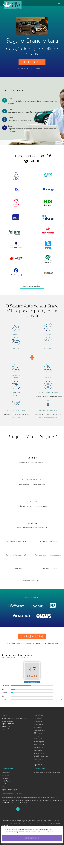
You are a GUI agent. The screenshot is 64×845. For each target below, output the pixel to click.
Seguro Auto (6, 718)
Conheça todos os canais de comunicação (47, 772)
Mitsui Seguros (38, 747)
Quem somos (6, 772)
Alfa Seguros (38, 718)
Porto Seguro (38, 750)
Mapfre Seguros (39, 744)
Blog (3, 787)
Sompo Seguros (39, 753)
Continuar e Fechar (32, 838)
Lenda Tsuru (6, 781)
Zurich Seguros (38, 762)
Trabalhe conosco (7, 784)
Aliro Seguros (38, 721)
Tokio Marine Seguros (41, 756)
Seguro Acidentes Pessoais (18, 718)
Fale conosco (6, 775)
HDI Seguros (38, 733)
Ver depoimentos (32, 682)
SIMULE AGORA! (32, 636)
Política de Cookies (48, 832)
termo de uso (55, 822)
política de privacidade (8, 824)
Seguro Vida (5, 729)
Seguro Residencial (8, 724)
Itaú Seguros (38, 736)
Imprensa (5, 778)
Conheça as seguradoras (32, 286)
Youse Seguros (38, 759)
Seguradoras (38, 765)
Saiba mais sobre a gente (32, 580)
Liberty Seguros (39, 741)
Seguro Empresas (7, 721)
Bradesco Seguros (39, 730)
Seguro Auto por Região (9, 789)
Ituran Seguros (38, 739)
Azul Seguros (38, 727)
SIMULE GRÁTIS (32, 62)
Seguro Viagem (6, 726)
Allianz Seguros (38, 724)
